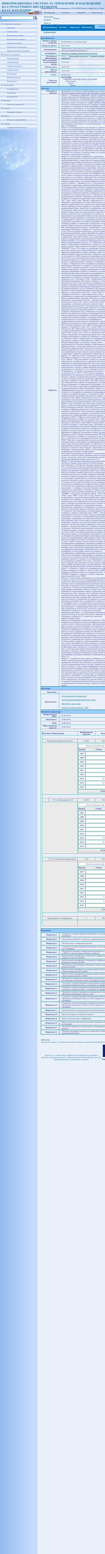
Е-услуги (65, 13)
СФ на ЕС (81, 13)
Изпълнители (12, 97)
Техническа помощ (14, 43)
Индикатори (86, 27)
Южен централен (13, 78)
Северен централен (14, 66)
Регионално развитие (15, 35)
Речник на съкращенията (16, 120)
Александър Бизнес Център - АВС (75, 708)
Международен (13, 58)
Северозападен (13, 62)
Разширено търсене (14, 112)
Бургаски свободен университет (74, 696)
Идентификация (49, 27)
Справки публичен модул (17, 127)
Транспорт (11, 28)
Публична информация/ (9, 13)
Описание (62, 27)
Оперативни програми (12, 24)
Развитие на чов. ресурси (17, 47)
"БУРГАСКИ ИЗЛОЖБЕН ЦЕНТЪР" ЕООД (79, 700)
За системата (97, 13)
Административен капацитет (18, 51)
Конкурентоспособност (16, 39)
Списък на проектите (15, 104)
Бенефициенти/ (36, 13)
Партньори (11, 93)
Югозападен (11, 74)
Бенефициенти (12, 89)
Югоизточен (12, 81)
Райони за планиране (11, 55)
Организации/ (24, 13)
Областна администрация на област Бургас (79, 53)
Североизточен (13, 70)
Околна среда (12, 32)
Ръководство (49, 13)
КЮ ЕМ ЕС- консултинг (71, 704)
